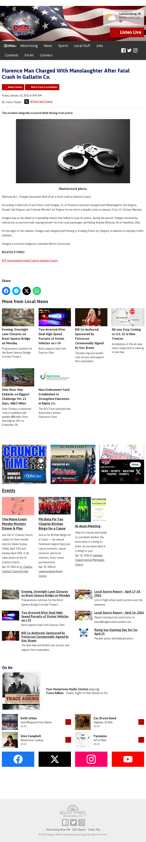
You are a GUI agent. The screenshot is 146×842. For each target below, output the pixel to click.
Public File (94, 829)
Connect (46, 55)
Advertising (29, 46)
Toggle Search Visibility (141, 50)
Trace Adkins (55, 693)
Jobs (99, 46)
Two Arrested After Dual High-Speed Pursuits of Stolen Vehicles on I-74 (45, 616)
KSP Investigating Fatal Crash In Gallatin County (30, 260)
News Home (15, 87)
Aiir (84, 834)
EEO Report (79, 829)
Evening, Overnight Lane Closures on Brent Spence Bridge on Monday (45, 593)
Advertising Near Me (58, 829)
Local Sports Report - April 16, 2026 (119, 612)
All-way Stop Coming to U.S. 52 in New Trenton (128, 324)
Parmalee (100, 736)
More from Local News (44, 87)
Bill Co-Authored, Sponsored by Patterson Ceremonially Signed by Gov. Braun (91, 328)
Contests (11, 55)
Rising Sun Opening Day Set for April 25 (116, 631)
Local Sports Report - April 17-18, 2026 (117, 593)
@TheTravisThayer (38, 101)
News (48, 46)
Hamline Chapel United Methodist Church (90, 560)
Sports (63, 46)
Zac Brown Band (105, 718)
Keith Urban (29, 718)
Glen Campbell (31, 736)
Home (9, 46)
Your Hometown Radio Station (67, 689)
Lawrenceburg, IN (130, 13)
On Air (29, 55)
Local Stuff (82, 46)
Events (8, 490)
